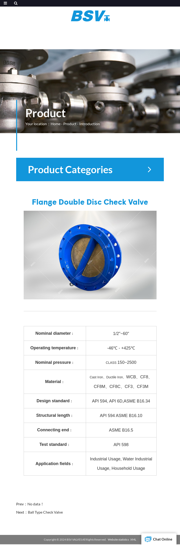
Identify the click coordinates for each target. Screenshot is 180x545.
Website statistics (118, 539)
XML (133, 539)
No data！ (35, 504)
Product (69, 123)
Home (55, 123)
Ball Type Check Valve (45, 512)
